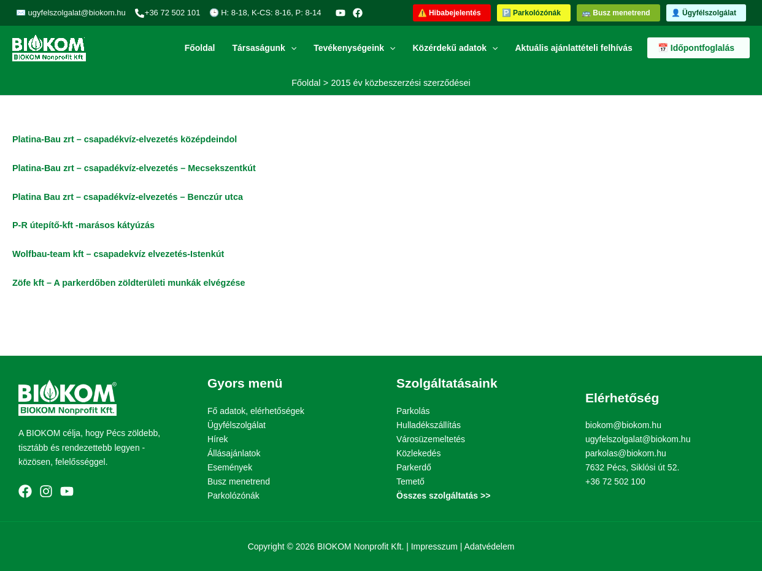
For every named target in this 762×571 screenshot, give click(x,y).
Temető (410, 481)
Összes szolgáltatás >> (443, 495)
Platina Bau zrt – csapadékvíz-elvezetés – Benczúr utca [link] (127, 197)
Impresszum (434, 546)
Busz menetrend (238, 481)
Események (229, 467)
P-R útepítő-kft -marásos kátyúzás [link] (83, 225)
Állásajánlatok (233, 453)
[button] (452, 12)
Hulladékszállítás (428, 425)
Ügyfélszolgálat (236, 425)
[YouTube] (340, 13)
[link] (128, 283)
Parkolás (412, 411)
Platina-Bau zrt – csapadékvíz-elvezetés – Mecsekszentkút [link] (134, 168)
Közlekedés (418, 453)
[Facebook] (358, 13)
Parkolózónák (233, 495)
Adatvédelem (489, 546)
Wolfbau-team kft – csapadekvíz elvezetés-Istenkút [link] (118, 254)
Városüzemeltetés (430, 439)
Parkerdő (413, 467)
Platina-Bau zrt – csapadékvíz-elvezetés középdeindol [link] (124, 139)
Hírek (217, 439)
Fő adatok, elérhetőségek (255, 411)
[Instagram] (46, 491)
